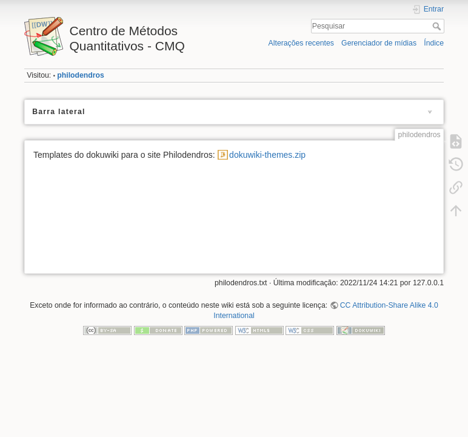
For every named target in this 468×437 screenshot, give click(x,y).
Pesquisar (438, 26)
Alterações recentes (301, 43)
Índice (434, 43)
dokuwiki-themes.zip (267, 155)
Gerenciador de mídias (378, 43)
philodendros (80, 75)
